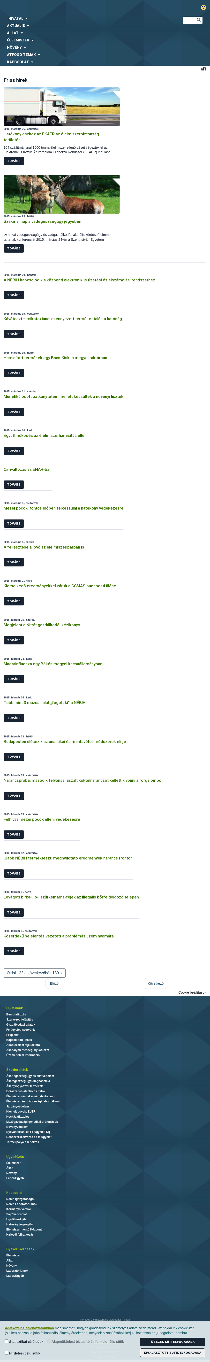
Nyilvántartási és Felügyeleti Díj (28, 1132)
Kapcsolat (14, 1193)
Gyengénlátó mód (205, 7)
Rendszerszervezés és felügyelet (29, 1137)
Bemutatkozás (16, 1014)
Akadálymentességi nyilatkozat (27, 1050)
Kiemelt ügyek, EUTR (21, 1111)
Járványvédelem (17, 1106)
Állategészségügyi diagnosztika (28, 1081)
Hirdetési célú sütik (22, 1353)
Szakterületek (17, 1070)
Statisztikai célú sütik (24, 1341)
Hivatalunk (14, 1008)
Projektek (12, 1035)
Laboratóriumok (17, 1270)
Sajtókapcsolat (16, 1214)
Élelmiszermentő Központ (24, 1229)
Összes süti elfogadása (173, 1342)
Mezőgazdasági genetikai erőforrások (32, 1121)
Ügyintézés (15, 1157)
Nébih (70, 7)
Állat (9, 1168)
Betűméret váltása (203, 69)
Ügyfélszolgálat (17, 1219)
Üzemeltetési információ (23, 1055)
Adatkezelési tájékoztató (23, 1045)
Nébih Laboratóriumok (21, 1204)
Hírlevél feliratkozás (20, 1234)
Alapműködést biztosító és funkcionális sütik (85, 1341)
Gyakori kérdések (20, 1249)
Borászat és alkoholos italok (25, 1091)
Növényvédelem (17, 1127)
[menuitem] (87, 18)
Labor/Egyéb (15, 1178)
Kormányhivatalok (18, 1209)
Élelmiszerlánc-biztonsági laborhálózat (33, 1101)
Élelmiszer (13, 1163)
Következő (156, 983)
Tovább (14, 161)
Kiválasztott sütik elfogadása (172, 1352)
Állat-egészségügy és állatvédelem (30, 1076)
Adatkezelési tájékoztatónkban (29, 1328)
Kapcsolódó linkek (19, 1040)
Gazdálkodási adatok (20, 1024)
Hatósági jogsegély (19, 1224)
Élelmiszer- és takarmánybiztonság (30, 1096)
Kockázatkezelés (17, 1116)
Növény (11, 1173)
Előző (54, 983)
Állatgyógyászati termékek (24, 1086)
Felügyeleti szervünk (20, 1029)
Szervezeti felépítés (19, 1019)
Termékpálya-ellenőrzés (22, 1142)
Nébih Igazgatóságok (20, 1199)
